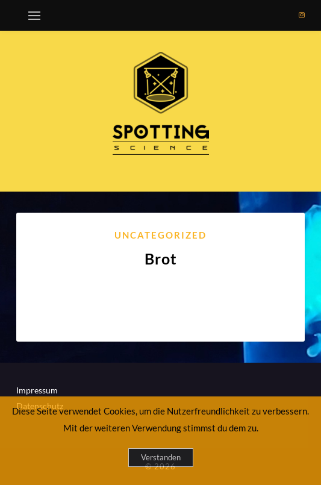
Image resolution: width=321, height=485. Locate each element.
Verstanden (161, 457)
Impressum (37, 390)
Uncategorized (160, 235)
